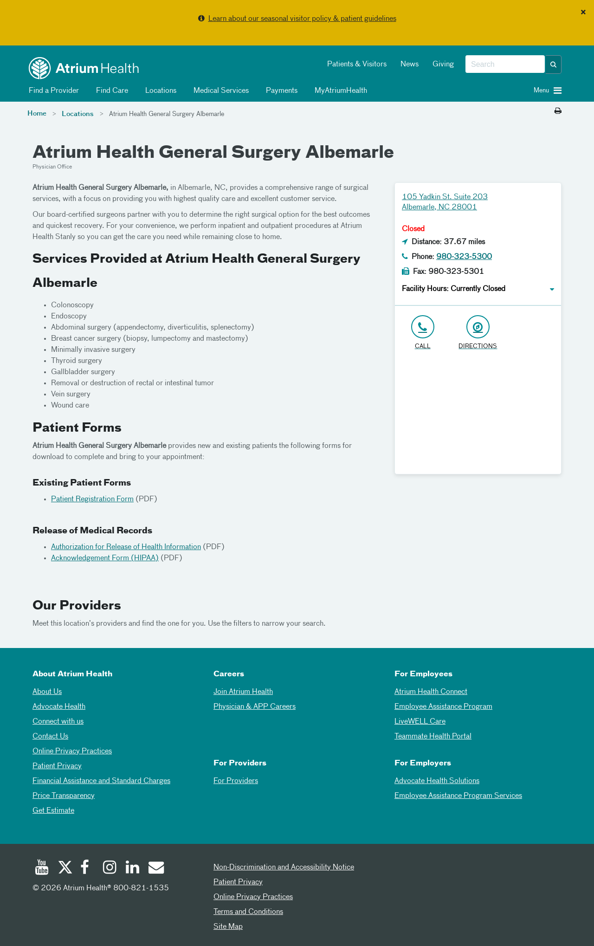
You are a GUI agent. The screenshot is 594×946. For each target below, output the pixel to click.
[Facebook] (87, 868)
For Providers (235, 781)
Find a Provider (52, 91)
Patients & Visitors (357, 64)
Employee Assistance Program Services (458, 796)
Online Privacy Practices (72, 751)
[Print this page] (558, 111)
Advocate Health (58, 707)
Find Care (110, 91)
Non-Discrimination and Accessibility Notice (283, 867)
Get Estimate (53, 811)
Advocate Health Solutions (436, 781)
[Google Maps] (478, 416)
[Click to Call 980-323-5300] (422, 333)
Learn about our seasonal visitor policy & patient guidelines (302, 19)
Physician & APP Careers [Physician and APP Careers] (254, 707)
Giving (443, 64)
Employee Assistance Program (443, 707)
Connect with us (58, 722)
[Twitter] (64, 868)
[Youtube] (41, 868)
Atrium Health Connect (430, 692)
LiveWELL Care (420, 722)
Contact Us (50, 736)
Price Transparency (63, 796)
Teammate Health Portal (432, 736)
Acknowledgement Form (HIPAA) (105, 558)
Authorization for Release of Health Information (126, 547)
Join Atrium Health (243, 692)
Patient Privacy (57, 766)
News (409, 64)
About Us (47, 692)
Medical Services (219, 91)
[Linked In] (132, 868)
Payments (280, 91)
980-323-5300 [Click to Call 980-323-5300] (464, 257)
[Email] (155, 868)
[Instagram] (110, 868)
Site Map (228, 927)
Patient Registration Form (92, 499)
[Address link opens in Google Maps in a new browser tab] (477, 333)
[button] (554, 64)
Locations (159, 91)
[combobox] (505, 64)
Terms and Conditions (248, 912)
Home (36, 113)
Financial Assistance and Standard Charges (101, 781)
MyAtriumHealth (339, 91)
